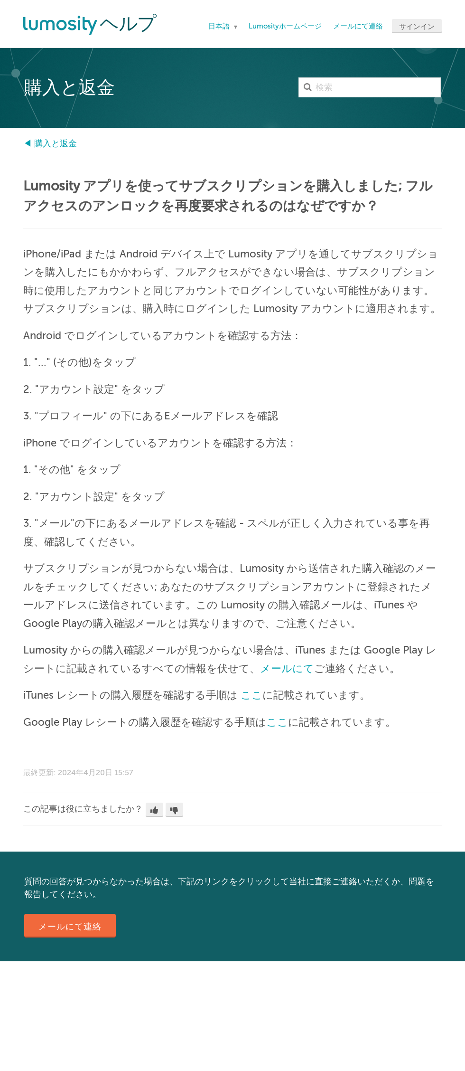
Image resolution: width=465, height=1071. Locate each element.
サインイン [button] (417, 26)
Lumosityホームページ (285, 26)
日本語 (220, 26)
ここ (251, 695)
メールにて (287, 668)
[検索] (369, 87)
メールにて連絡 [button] (70, 926)
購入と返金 (55, 143)
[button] (154, 810)
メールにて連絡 (358, 26)
